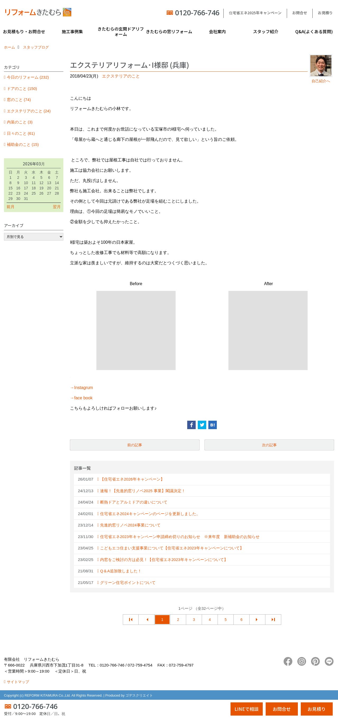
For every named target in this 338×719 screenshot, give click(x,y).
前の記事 (134, 445)
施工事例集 (72, 31)
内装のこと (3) (20, 122)
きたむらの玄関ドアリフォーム (120, 31)
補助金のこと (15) (23, 144)
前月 (11, 206)
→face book (81, 398)
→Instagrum (81, 387)
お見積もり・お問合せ (24, 31)
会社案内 (217, 31)
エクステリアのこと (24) (29, 111)
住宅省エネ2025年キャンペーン (255, 12)
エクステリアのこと (121, 76)
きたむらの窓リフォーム (169, 31)
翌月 (57, 206)
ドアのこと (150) (22, 88)
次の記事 (269, 445)
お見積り (325, 12)
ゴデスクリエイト (139, 695)
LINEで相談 (246, 709)
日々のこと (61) (21, 133)
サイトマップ (18, 682)
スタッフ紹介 (265, 31)
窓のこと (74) (19, 99)
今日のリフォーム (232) (28, 77)
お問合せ (299, 12)
